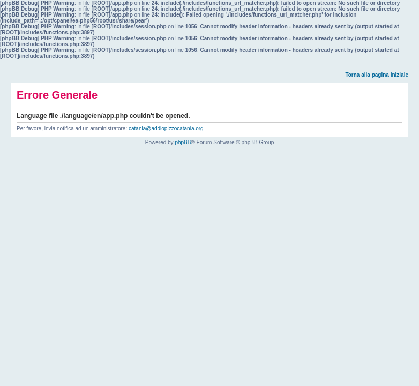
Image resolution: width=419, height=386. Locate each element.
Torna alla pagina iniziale (376, 75)
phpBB (183, 142)
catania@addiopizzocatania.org (166, 128)
